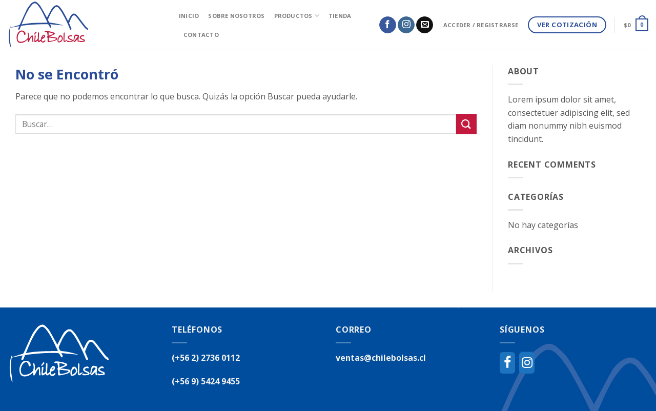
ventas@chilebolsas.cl (381, 357)
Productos (296, 15)
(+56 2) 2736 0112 (206, 357)
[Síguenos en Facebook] (387, 25)
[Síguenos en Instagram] (406, 25)
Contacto (201, 34)
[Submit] (466, 124)
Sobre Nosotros (236, 15)
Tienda (340, 15)
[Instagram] (527, 363)
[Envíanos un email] (424, 25)
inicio (189, 15)
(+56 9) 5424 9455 (206, 381)
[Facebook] (507, 363)
